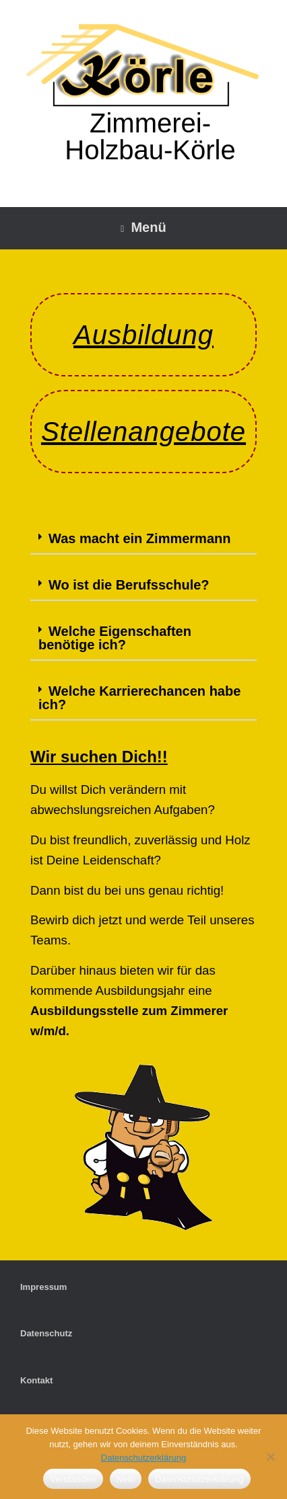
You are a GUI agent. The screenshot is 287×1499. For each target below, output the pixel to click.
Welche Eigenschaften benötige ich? (114, 638)
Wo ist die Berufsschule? (129, 584)
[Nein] (270, 1456)
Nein (126, 1479)
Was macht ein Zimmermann (139, 538)
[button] (143, 539)
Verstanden (73, 1479)
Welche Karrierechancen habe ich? (139, 698)
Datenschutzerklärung (143, 1458)
